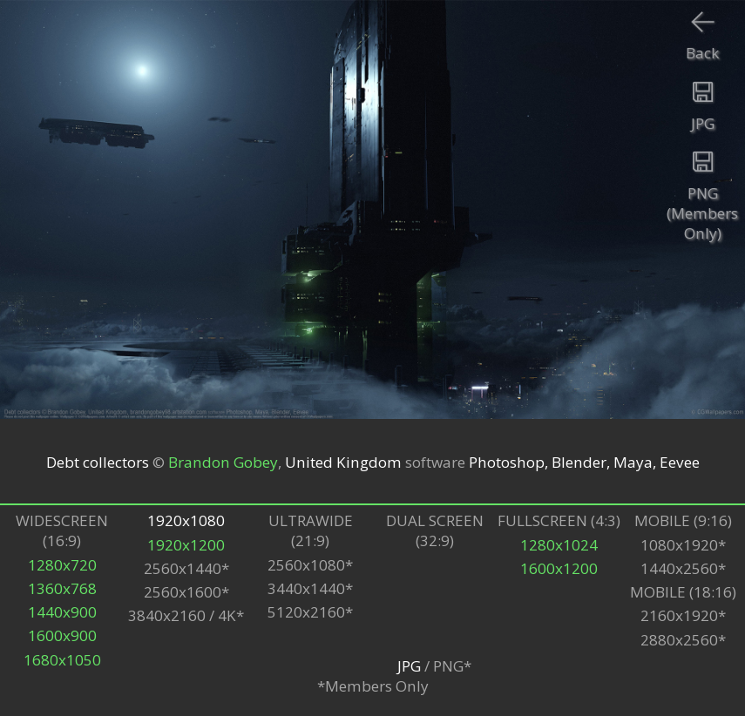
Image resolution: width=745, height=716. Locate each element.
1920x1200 (186, 545)
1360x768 (62, 588)
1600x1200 (559, 568)
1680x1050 (62, 660)
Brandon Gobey (223, 461)
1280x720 (62, 565)
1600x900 (62, 635)
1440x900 (62, 612)
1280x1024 (559, 545)
